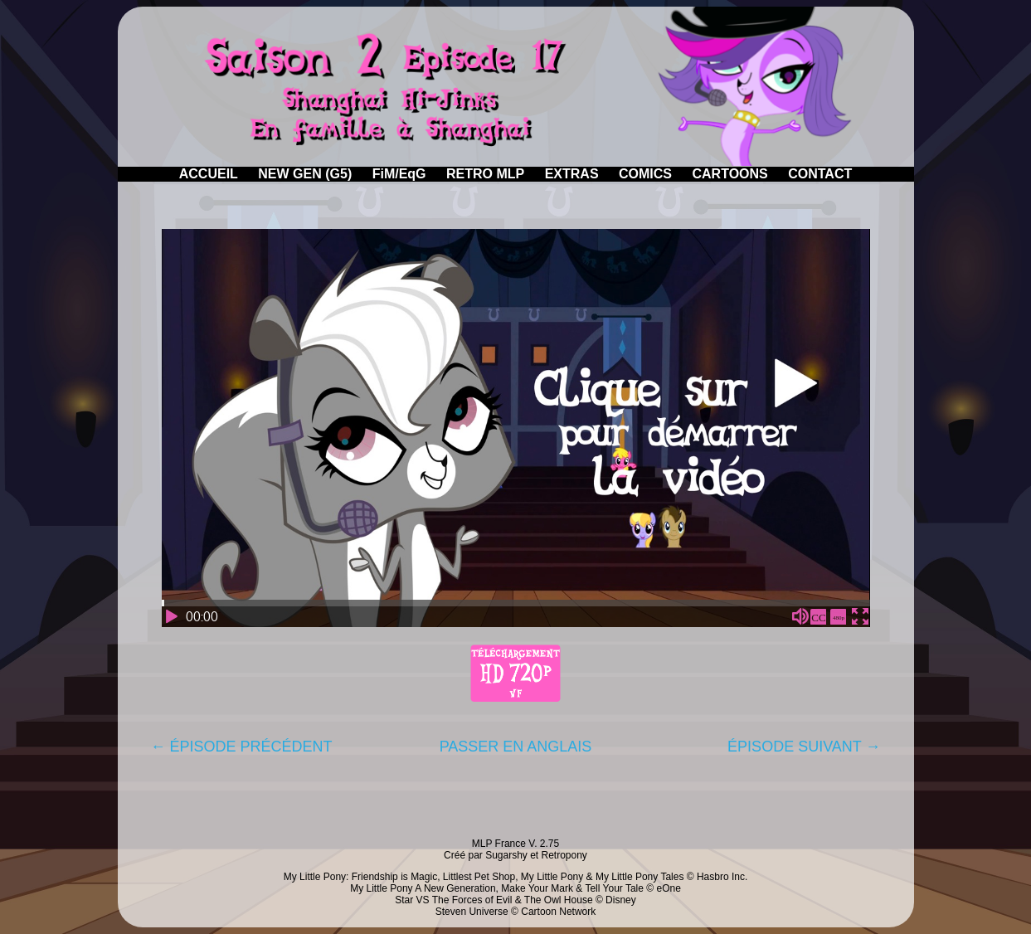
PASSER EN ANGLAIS (516, 746)
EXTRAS (572, 174)
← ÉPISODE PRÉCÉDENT (242, 746)
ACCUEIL (208, 174)
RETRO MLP (485, 174)
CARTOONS (729, 174)
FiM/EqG (399, 174)
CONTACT (820, 174)
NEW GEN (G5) (305, 174)
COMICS (645, 174)
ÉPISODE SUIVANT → (803, 746)
